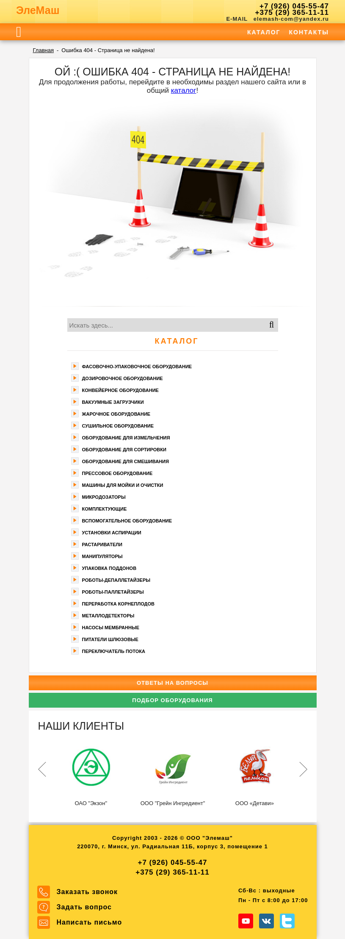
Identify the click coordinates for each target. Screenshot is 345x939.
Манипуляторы (102, 556)
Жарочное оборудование (116, 414)
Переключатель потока (114, 651)
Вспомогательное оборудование (127, 520)
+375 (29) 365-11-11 (292, 12)
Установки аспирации (111, 532)
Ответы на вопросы (172, 683)
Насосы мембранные (111, 627)
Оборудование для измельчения (126, 437)
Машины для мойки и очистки (122, 485)
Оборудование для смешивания (125, 461)
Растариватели (102, 544)
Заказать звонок (87, 891)
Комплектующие (104, 508)
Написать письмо (89, 922)
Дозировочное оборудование (122, 378)
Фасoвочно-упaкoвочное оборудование (137, 366)
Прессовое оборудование (117, 473)
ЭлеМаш (38, 10)
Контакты (309, 32)
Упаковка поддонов (109, 568)
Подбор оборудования (172, 700)
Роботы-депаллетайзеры (116, 580)
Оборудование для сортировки (124, 449)
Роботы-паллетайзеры (113, 592)
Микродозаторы (104, 497)
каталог (183, 90)
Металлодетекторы (108, 615)
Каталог (264, 32)
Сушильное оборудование (118, 425)
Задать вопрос (84, 907)
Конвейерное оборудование (120, 390)
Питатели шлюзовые (110, 639)
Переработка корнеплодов (118, 603)
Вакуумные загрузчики (113, 402)
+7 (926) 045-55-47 (294, 6)
